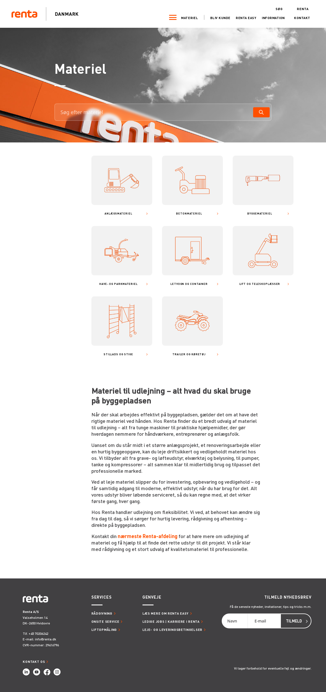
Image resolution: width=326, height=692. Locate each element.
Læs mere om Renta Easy (165, 613)
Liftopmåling (104, 630)
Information (270, 18)
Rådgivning (101, 613)
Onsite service (105, 621)
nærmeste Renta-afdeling (147, 536)
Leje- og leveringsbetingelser (172, 630)
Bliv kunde (217, 17)
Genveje (151, 597)
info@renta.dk (45, 639)
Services (101, 597)
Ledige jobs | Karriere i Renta (171, 621)
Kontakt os (34, 661)
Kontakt (299, 18)
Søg (276, 8)
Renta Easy (243, 17)
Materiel (186, 17)
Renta (300, 8)
